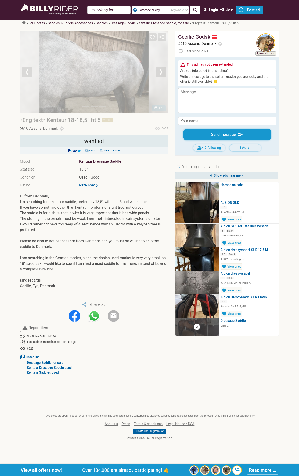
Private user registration (149, 431)
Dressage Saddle (123, 23)
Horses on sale (232, 185)
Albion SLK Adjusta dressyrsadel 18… (248, 226)
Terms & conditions (148, 424)
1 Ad (245, 147)
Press (126, 424)
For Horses (36, 23)
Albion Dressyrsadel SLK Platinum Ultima (251, 297)
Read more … (262, 470)
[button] (31, 72)
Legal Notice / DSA (180, 424)
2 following (209, 147)
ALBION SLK (230, 203)
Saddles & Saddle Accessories (70, 23)
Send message (227, 134)
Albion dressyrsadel (235, 274)
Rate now (89, 186)
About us (111, 424)
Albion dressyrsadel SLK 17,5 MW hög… (250, 250)
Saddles (102, 23)
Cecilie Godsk (197, 37)
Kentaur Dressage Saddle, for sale (164, 23)
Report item (35, 328)
